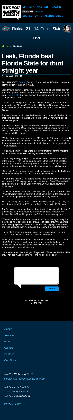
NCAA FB (27, 11)
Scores (27, 16)
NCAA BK (57, 7)
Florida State (50, 29)
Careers (8, 348)
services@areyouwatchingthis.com (24, 379)
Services (9, 335)
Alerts (49, 16)
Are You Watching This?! (11, 12)
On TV (38, 16)
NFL (24, 7)
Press (7, 341)
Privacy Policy (12, 404)
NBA (39, 7)
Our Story (10, 360)
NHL (46, 7)
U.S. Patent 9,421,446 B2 (16, 387)
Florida (17, 29)
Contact (9, 354)
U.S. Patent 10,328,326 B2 (17, 396)
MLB (31, 7)
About (60, 16)
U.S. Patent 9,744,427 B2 (16, 392)
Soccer (39, 11)
